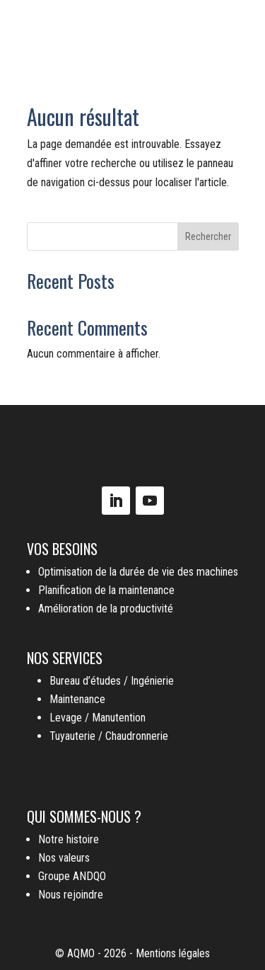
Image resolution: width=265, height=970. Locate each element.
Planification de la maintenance (106, 590)
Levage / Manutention (97, 717)
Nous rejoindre (70, 894)
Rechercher (208, 236)
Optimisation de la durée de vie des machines (138, 571)
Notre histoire (68, 839)
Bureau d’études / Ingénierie (111, 680)
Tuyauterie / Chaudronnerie (108, 736)
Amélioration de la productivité (105, 608)
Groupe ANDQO (72, 876)
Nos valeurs (64, 858)
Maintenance (77, 699)
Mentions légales (173, 953)
